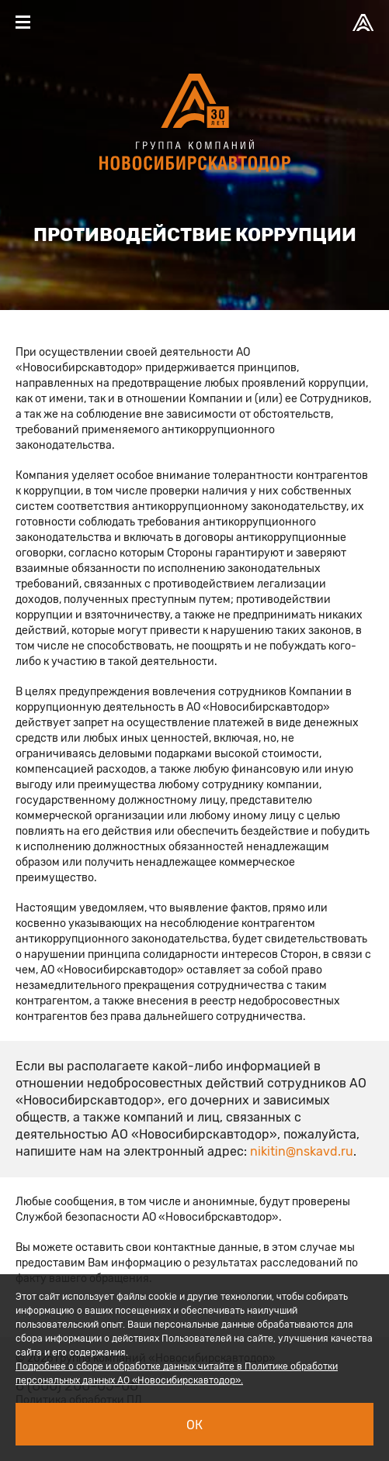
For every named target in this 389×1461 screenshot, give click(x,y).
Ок (194, 1425)
